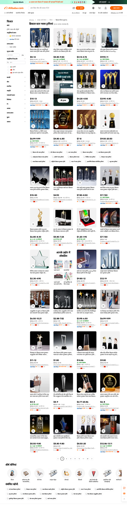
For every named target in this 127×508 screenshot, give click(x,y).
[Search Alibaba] (50, 8)
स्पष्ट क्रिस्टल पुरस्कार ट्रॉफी (103, 152)
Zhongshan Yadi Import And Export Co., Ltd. (63, 365)
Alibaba (31, 20)
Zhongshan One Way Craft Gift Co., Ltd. (86, 448)
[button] (73, 8)
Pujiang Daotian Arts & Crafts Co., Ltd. (40, 408)
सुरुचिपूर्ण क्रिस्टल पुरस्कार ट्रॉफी (15, 498)
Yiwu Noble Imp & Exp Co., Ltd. (86, 199)
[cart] (99, 8)
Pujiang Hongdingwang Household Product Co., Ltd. (63, 143)
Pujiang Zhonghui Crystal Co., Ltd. (86, 366)
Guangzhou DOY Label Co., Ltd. (40, 61)
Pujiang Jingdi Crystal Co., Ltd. (110, 241)
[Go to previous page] (58, 459)
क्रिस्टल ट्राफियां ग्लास (73, 157)
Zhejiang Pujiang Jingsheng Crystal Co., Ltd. (40, 450)
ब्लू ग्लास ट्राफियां (112, 161)
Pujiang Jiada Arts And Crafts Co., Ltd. (40, 243)
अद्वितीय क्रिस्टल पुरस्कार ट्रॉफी (57, 161)
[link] (124, 488)
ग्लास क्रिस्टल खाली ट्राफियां (38, 161)
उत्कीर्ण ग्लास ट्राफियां (58, 157)
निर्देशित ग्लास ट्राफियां (89, 157)
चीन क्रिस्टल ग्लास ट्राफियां (55, 152)
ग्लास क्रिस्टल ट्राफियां (45, 494)
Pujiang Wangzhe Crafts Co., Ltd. (110, 103)
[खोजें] (80, 8)
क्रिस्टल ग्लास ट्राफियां (86, 152)
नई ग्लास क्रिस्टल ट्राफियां (13, 489)
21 (87, 458)
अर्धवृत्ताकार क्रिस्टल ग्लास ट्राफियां (39, 157)
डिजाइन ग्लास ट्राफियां (105, 157)
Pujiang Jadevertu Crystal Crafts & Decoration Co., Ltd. (86, 283)
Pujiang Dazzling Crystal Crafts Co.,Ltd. (86, 143)
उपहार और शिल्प (41, 20)
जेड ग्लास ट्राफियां (76, 494)
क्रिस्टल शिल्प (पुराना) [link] (61, 20)
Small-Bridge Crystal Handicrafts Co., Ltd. (63, 63)
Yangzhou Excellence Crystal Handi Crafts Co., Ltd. (40, 199)
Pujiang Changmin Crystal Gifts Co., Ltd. (63, 199)
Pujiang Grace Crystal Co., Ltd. (110, 365)
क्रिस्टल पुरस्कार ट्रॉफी (61, 494)
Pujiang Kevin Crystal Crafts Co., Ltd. (110, 323)
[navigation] (16, 239)
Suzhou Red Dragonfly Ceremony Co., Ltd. (86, 243)
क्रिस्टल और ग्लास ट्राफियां (37, 152)
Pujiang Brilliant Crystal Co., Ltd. (86, 325)
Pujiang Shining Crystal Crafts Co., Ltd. (40, 103)
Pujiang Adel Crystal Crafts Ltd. (110, 63)
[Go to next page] (92, 459)
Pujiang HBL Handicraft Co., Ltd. (63, 323)
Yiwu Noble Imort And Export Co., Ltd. (110, 283)
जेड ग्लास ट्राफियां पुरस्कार (34, 498)
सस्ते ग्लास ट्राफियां (50, 498)
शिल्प (51, 20)
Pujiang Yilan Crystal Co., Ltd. (39, 283)
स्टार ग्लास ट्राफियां (71, 152)
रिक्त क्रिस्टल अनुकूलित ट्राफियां (93, 494)
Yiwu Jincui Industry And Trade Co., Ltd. (63, 243)
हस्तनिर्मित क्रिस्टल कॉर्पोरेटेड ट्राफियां (94, 161)
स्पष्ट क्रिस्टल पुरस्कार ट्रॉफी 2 (28, 494)
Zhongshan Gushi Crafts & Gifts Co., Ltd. (110, 450)
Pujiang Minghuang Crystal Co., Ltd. (86, 63)
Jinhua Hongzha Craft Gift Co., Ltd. (63, 406)
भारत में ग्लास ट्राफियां (75, 161)
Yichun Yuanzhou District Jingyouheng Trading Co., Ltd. (110, 143)
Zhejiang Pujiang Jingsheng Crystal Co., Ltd (40, 365)
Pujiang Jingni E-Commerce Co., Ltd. (40, 145)
